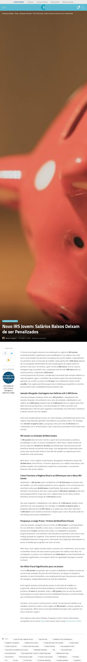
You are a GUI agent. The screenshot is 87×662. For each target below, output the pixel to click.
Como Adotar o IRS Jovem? (53, 643)
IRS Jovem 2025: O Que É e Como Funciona (36, 653)
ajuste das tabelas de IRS (24, 639)
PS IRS (16, 660)
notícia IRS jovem (26, 657)
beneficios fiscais (31, 643)
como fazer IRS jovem (31, 646)
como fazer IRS (11, 646)
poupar (76, 657)
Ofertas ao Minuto (68, 2)
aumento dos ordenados (63, 639)
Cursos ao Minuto (42, 2)
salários (77, 660)
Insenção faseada (40, 650)
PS (6, 660)
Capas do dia (55, 2)
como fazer (74, 643)
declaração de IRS (67, 646)
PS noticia (28, 660)
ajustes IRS (43, 639)
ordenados (63, 657)
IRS (54, 650)
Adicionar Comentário (39, 338)
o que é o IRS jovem (45, 657)
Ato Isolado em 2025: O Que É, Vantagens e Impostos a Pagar (8, 389)
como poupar (50, 646)
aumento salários (12, 643)
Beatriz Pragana (11, 338)
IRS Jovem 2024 (67, 650)
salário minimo (62, 660)
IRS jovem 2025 (11, 653)
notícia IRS (9, 657)
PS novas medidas (44, 660)
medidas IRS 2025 (62, 653)
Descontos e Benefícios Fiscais (17, 650)
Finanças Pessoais (10, 321)
